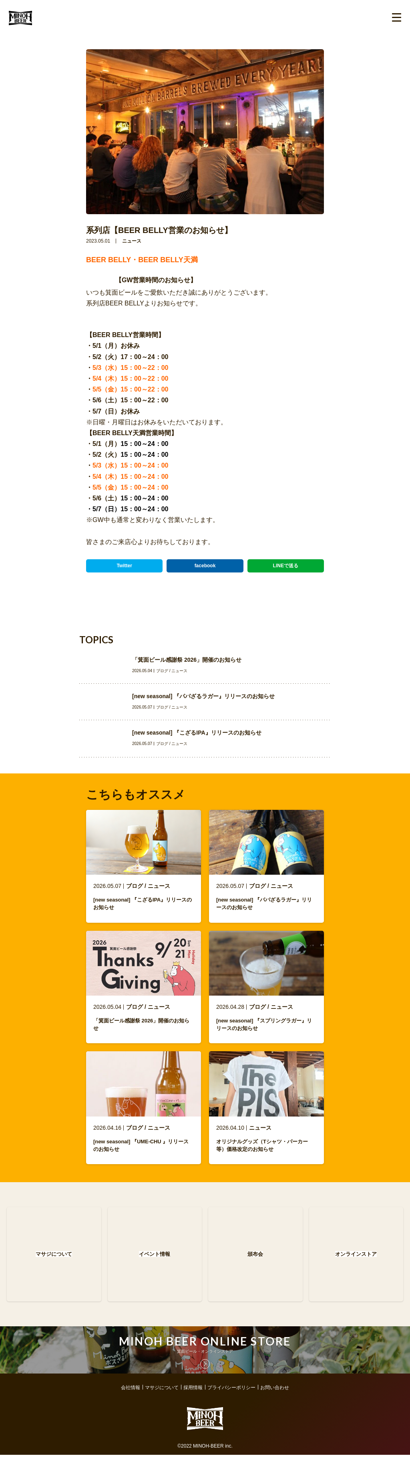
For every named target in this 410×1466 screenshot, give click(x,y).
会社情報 (130, 1399)
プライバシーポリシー (231, 1399)
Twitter (124, 565)
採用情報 (193, 1399)
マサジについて (162, 1399)
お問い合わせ (274, 1399)
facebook (205, 565)
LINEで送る (285, 565)
